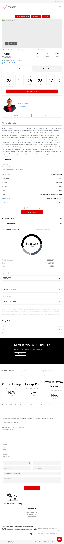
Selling (4, 449)
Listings (5, 444)
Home (4, 442)
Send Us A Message (32, 488)
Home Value (6, 454)
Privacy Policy (38, 542)
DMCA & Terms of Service (50, 542)
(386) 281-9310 (32, 516)
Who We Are (6, 456)
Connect (5, 459)
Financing (5, 451)
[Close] (60, 528)
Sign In (57, 2)
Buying (4, 447)
